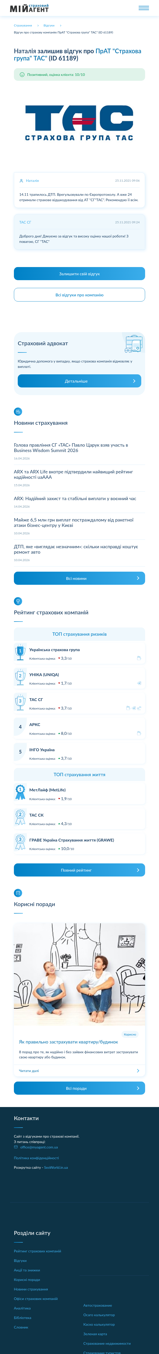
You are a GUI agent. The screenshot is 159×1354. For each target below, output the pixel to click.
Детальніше (76, 380)
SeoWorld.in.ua (56, 1167)
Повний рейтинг (76, 870)
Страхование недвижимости (107, 1343)
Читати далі (29, 1070)
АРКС (34, 724)
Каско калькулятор (99, 1324)
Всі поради (76, 1088)
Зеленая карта (95, 1334)
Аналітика (22, 1308)
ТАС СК (36, 814)
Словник (21, 1327)
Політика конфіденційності (36, 1158)
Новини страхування (31, 1289)
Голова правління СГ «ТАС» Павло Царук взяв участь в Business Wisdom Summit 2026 (71, 447)
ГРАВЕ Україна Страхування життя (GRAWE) (71, 839)
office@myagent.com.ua (39, 1147)
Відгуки (20, 1260)
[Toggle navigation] (144, 8)
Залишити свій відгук (79, 273)
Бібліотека (22, 1317)
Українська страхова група (54, 649)
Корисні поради (27, 1279)
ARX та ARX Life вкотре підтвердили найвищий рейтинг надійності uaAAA (73, 474)
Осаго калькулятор (99, 1315)
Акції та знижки (27, 1270)
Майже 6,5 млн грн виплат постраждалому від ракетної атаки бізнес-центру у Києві (74, 522)
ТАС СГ (36, 699)
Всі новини (76, 578)
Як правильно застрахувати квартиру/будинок (68, 1042)
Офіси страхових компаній (36, 1298)
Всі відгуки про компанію (80, 294)
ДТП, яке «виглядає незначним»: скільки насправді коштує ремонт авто (76, 549)
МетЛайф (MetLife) (47, 789)
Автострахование (97, 1305)
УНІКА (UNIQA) (44, 674)
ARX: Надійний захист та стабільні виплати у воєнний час (75, 498)
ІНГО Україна (42, 749)
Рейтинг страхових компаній (37, 1251)
